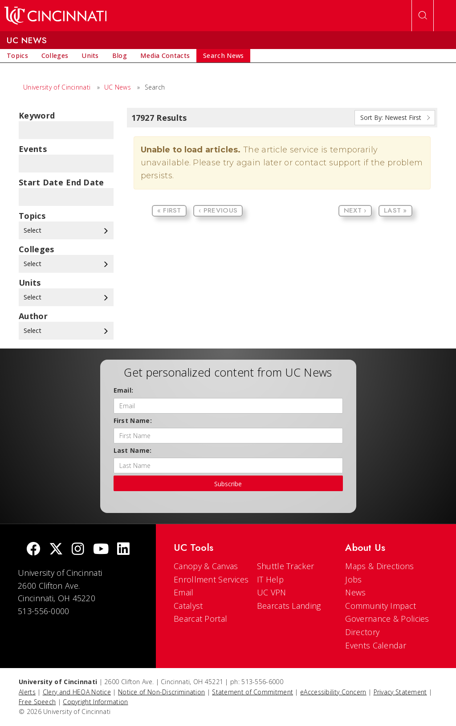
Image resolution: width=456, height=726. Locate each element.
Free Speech (37, 701)
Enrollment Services (211, 579)
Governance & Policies (387, 618)
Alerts (27, 692)
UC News (117, 87)
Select (66, 230)
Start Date (41, 182)
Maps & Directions (379, 566)
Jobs (353, 579)
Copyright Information (95, 701)
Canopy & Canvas (206, 566)
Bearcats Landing (289, 605)
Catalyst (188, 605)
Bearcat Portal (200, 618)
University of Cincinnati (56, 87)
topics (32, 215)
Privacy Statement (400, 692)
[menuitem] (17, 55)
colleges (36, 249)
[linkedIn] (123, 550)
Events (33, 149)
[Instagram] (78, 550)
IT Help (270, 579)
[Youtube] (101, 550)
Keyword (37, 115)
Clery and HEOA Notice (77, 692)
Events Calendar (375, 645)
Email (184, 592)
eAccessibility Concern (333, 692)
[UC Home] (55, 15)
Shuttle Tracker (285, 566)
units (30, 282)
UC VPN (271, 592)
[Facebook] (33, 550)
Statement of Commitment (252, 692)
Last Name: (133, 450)
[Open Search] (422, 15)
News (355, 592)
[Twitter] (56, 550)
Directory (362, 632)
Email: (124, 390)
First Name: (133, 420)
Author (33, 316)
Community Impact (380, 605)
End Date (85, 182)
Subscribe (228, 484)
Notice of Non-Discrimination (161, 692)
